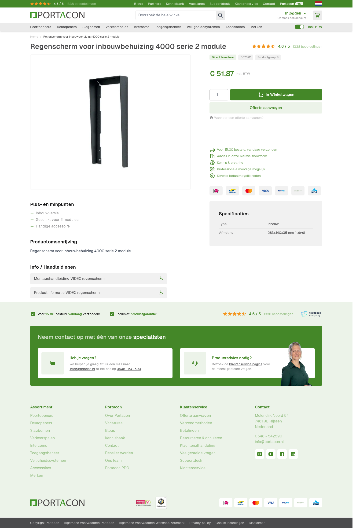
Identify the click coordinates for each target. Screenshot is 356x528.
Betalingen (189, 430)
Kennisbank (175, 4)
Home (34, 37)
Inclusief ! (137, 314)
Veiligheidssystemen (203, 27)
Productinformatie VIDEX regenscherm (98, 292)
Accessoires (235, 27)
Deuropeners (67, 27)
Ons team (113, 460)
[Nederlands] (318, 4)
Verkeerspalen (117, 27)
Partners (154, 4)
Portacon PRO (117, 468)
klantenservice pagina (245, 364)
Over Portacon (117, 415)
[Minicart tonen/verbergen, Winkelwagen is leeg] (317, 15)
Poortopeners (40, 27)
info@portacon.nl (82, 369)
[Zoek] (220, 15)
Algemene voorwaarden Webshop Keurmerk (152, 523)
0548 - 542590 (129, 369)
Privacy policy (200, 523)
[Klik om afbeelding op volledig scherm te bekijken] (110, 122)
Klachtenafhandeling (197, 445)
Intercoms (141, 27)
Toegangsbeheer (168, 27)
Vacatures (197, 4)
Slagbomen (91, 27)
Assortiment (41, 407)
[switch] (299, 27)
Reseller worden (119, 453)
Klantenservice (246, 4)
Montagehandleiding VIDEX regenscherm (98, 278)
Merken (256, 27)
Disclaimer (257, 523)
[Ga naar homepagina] (57, 15)
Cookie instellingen (230, 523)
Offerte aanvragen (195, 415)
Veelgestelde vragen (198, 453)
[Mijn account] (292, 15)
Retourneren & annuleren (201, 438)
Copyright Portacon (44, 523)
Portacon (113, 407)
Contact (269, 4)
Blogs (138, 4)
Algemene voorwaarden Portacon (89, 523)
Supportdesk (219, 4)
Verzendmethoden (196, 423)
